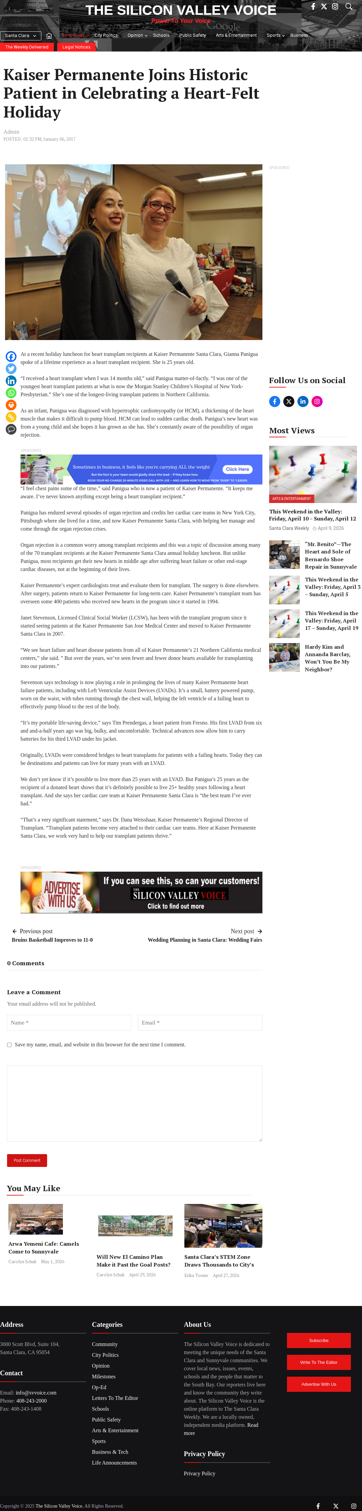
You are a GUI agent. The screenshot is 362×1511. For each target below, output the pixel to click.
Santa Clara (17, 36)
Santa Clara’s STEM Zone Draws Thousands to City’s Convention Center (219, 1264)
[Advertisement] (313, 273)
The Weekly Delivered (26, 47)
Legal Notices (76, 47)
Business (299, 35)
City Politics (106, 35)
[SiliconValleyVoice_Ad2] (141, 892)
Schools (161, 35)
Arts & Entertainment (236, 35)
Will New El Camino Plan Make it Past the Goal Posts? (134, 1260)
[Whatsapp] (11, 393)
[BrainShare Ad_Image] (141, 469)
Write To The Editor (319, 1362)
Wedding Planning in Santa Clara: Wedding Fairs (205, 940)
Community (76, 36)
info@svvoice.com (36, 1393)
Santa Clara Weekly (289, 528)
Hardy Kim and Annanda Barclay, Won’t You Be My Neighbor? (327, 658)
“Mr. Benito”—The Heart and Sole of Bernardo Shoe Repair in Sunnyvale (331, 555)
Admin (11, 132)
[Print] (11, 405)
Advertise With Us (318, 1384)
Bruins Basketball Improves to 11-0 (52, 940)
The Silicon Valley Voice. (59, 1506)
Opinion (138, 36)
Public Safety (192, 35)
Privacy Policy (200, 1473)
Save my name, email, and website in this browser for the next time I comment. (100, 1044)
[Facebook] (11, 356)
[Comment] (11, 429)
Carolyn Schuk (22, 1261)
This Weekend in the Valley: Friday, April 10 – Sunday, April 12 (312, 515)
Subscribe (319, 1340)
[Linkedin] (11, 380)
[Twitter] (11, 368)
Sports (276, 36)
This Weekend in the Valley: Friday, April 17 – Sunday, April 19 (331, 620)
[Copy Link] (11, 417)
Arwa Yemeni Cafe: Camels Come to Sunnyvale (43, 1247)
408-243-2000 (31, 1401)
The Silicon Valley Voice (181, 10)
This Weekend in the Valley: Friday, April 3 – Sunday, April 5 (333, 587)
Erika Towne (196, 1275)
